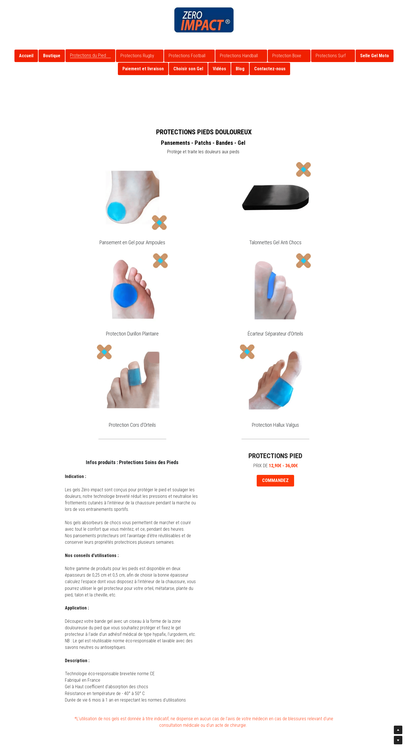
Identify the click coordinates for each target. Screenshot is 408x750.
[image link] (204, 19)
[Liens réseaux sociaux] (10, 8)
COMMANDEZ (275, 480)
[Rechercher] (395, 12)
